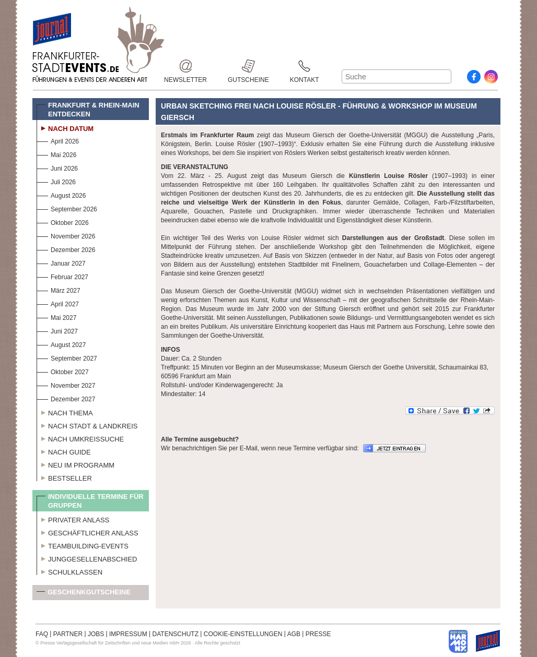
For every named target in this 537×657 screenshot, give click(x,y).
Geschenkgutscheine (84, 594)
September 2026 (67, 208)
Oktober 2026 (63, 221)
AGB (293, 634)
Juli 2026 (56, 181)
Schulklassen (69, 571)
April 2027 (58, 303)
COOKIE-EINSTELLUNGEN (243, 634)
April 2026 (58, 140)
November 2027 (66, 384)
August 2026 (61, 194)
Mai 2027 (56, 316)
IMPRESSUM (128, 634)
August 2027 (61, 344)
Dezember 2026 (66, 249)
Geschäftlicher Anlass (87, 532)
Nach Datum (65, 127)
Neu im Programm (75, 464)
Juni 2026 (57, 167)
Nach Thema (65, 412)
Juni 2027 (57, 330)
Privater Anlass (73, 518)
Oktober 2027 (63, 371)
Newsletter (185, 66)
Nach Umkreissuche (80, 438)
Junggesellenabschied (87, 558)
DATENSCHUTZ (176, 634)
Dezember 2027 (66, 398)
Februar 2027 (62, 276)
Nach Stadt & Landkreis (87, 425)
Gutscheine (248, 66)
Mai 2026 (56, 154)
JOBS (96, 634)
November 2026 (66, 235)
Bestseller (64, 477)
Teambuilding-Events (83, 545)
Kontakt (304, 66)
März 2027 (58, 289)
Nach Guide (64, 451)
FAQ (42, 634)
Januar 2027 (61, 262)
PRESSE (318, 634)
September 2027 (67, 357)
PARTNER (68, 634)
